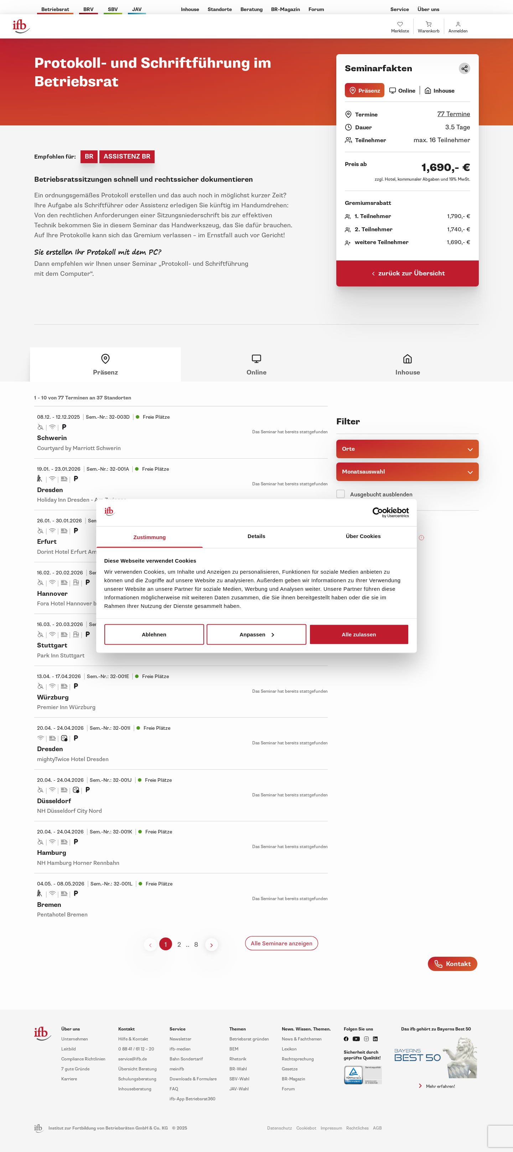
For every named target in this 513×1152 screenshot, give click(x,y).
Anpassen (257, 634)
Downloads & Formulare (193, 1079)
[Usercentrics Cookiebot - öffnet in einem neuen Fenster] (378, 512)
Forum (288, 1089)
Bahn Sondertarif (186, 1059)
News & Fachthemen (302, 1039)
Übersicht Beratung (137, 1069)
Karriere (69, 1079)
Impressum (331, 1128)
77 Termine (453, 114)
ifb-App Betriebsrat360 (193, 1099)
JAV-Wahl (239, 1089)
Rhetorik (237, 1059)
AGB (377, 1128)
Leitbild (68, 1049)
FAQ (174, 1089)
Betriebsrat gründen (249, 1039)
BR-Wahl (238, 1069)
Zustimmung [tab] (150, 537)
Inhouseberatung (134, 1089)
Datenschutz (279, 1128)
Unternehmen (74, 1039)
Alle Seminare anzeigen (281, 943)
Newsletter (180, 1039)
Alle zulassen (359, 634)
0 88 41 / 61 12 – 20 (136, 1049)
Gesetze (289, 1069)
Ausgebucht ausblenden (381, 494)
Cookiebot (306, 1128)
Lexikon (289, 1049)
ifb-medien (180, 1049)
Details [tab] (256, 536)
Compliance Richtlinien (83, 1059)
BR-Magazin (293, 1079)
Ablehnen (154, 634)
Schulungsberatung (137, 1079)
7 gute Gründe (75, 1069)
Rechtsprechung (298, 1059)
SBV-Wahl (239, 1079)
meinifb (177, 1069)
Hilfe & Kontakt (133, 1039)
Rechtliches (357, 1128)
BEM (233, 1049)
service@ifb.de (132, 1059)
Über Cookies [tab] (363, 536)
